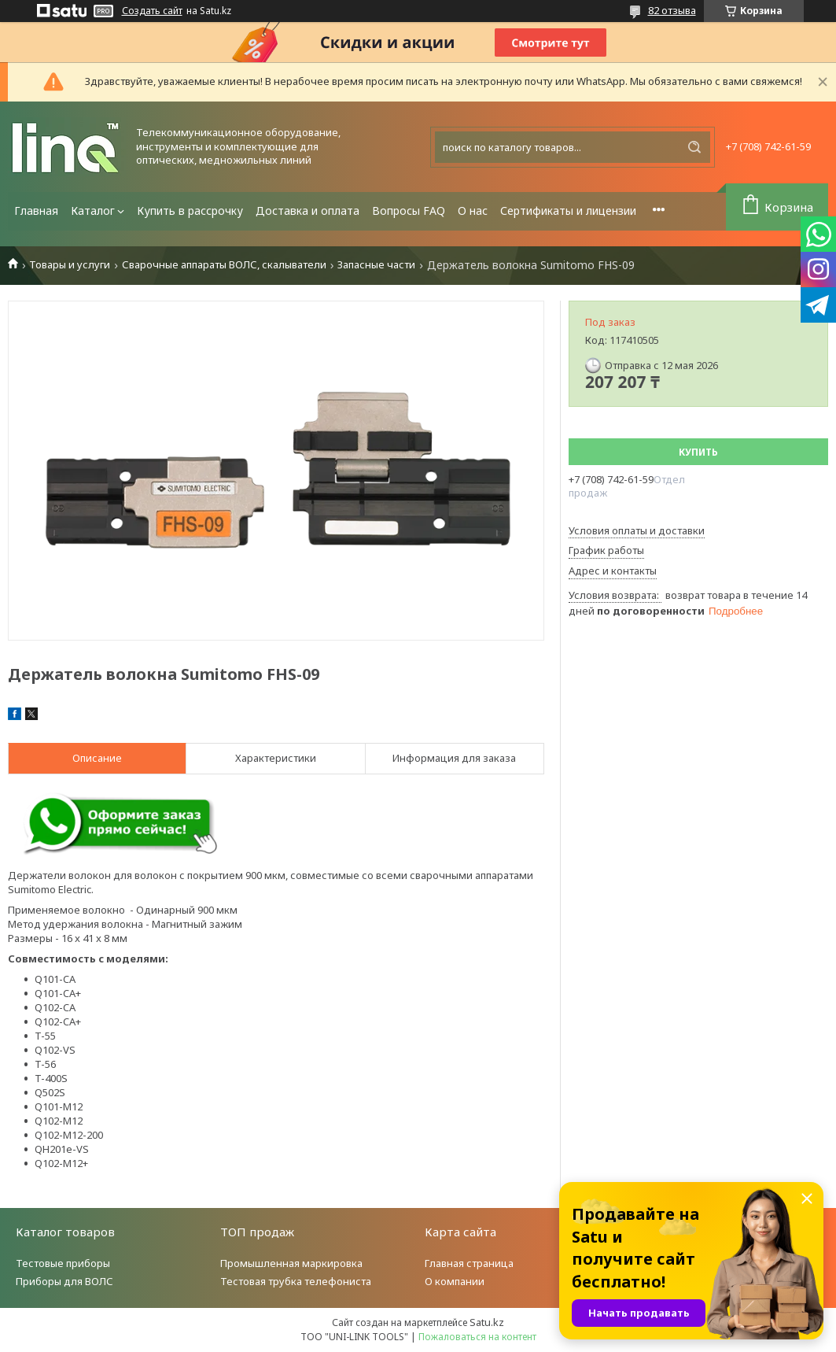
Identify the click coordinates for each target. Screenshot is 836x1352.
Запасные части (376, 265)
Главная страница (469, 1263)
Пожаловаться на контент (477, 1336)
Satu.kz (487, 1322)
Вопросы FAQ (408, 210)
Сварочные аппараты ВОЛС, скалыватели (224, 265)
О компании (454, 1281)
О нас (473, 210)
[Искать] (694, 147)
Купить (698, 452)
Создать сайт (152, 11)
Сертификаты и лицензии (568, 210)
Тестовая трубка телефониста (295, 1281)
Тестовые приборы (63, 1263)
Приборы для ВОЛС (64, 1281)
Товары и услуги (69, 265)
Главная (36, 210)
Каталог (93, 210)
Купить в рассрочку (190, 210)
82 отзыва (672, 10)
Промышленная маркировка (291, 1263)
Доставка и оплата (307, 210)
